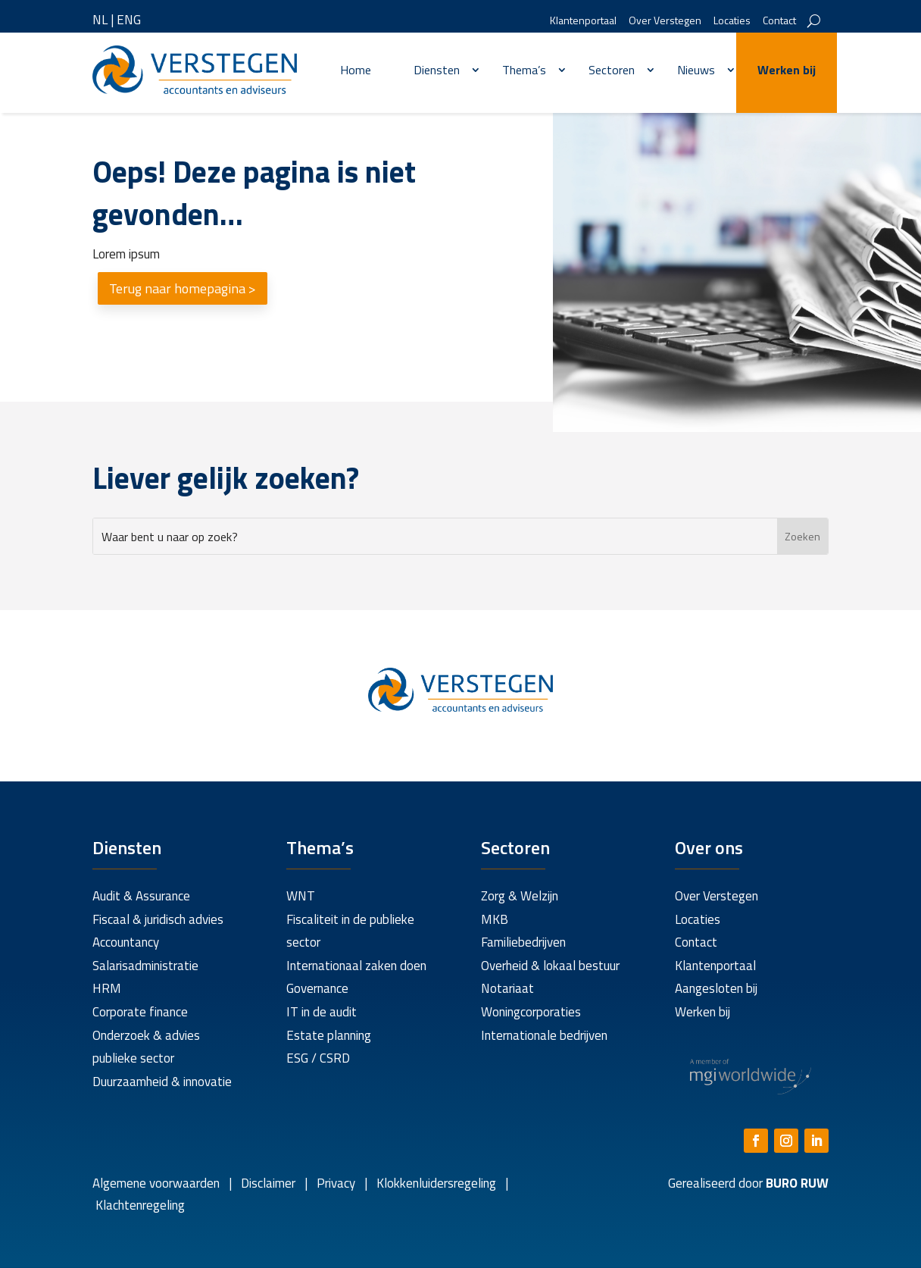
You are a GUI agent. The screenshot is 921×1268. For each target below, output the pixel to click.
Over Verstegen (665, 21)
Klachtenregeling (138, 1205)
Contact (779, 21)
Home (355, 70)
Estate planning (328, 1035)
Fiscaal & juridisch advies (157, 919)
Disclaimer (268, 1183)
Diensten (437, 70)
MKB (494, 919)
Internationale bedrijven (544, 1035)
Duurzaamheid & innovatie (162, 1081)
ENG (129, 20)
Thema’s (524, 70)
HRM (106, 988)
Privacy (334, 1183)
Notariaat (507, 988)
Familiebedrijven (523, 942)
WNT (300, 896)
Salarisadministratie (145, 965)
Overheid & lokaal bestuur (550, 965)
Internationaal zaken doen (356, 965)
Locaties (732, 21)
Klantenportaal (583, 21)
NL (100, 20)
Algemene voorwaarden (156, 1183)
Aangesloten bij (716, 988)
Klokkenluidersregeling (436, 1183)
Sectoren (612, 70)
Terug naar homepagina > (182, 288)
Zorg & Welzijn (519, 896)
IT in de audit (321, 1012)
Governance (317, 988)
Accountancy (125, 942)
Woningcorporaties (531, 1012)
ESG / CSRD (318, 1058)
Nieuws (696, 70)
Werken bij (786, 70)
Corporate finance (140, 1012)
